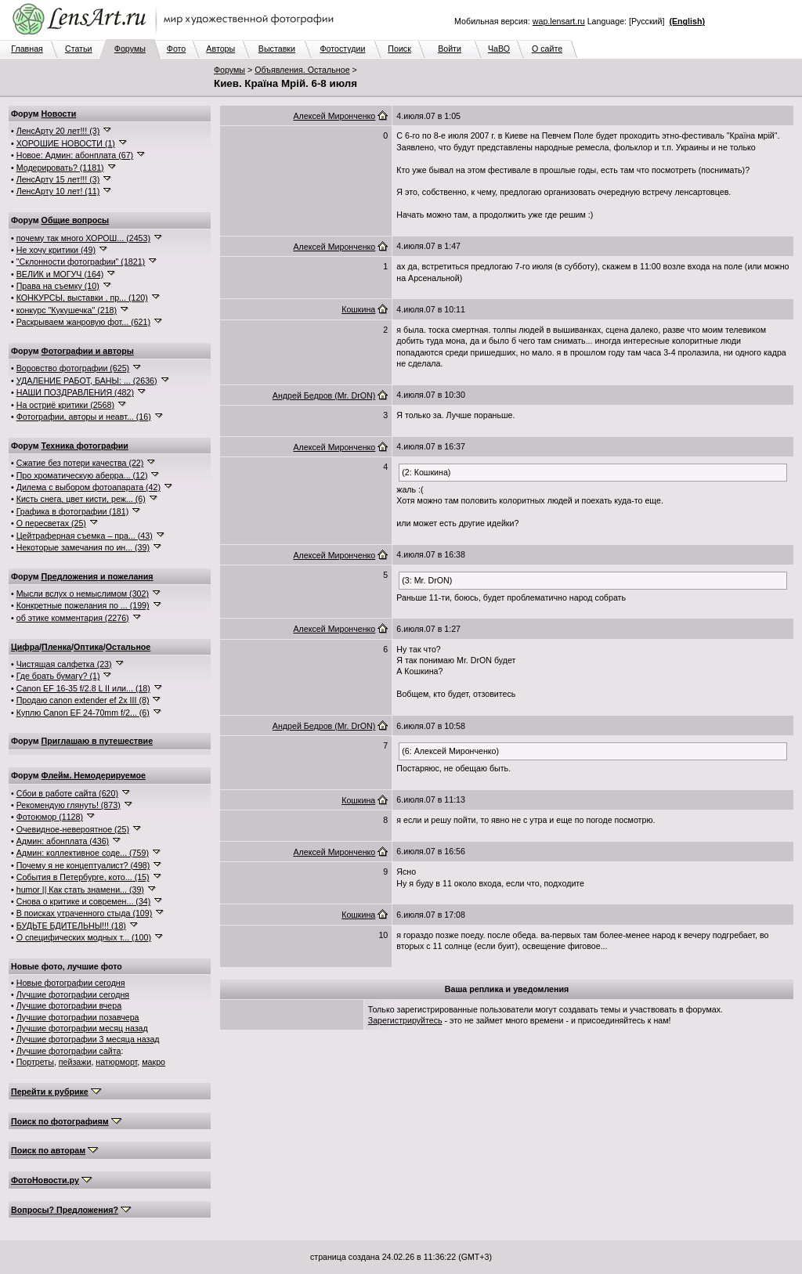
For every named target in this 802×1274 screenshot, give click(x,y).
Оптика (88, 646)
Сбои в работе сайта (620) (67, 793)
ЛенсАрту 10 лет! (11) (58, 191)
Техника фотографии (85, 445)
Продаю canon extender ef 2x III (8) (83, 700)
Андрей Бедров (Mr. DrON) (324, 395)
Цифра (25, 646)
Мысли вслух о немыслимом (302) (82, 593)
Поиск (399, 48)
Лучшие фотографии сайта (68, 1051)
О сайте (547, 48)
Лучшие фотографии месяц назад (82, 1028)
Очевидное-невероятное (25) (72, 829)
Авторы (220, 48)
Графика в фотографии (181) (72, 511)
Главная (27, 48)
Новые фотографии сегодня (70, 982)
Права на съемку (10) (57, 286)
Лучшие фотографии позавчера (77, 1017)
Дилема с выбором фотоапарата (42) (88, 487)
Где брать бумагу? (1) (58, 675)
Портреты (35, 1061)
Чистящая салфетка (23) (64, 664)
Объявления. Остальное (302, 69)
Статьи (78, 48)
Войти (449, 48)
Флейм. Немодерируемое (94, 775)
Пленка (56, 646)
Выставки (276, 48)
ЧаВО (499, 48)
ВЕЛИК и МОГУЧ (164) (60, 274)
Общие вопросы (76, 220)
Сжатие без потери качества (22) (80, 462)
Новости (59, 113)
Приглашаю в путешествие (97, 740)
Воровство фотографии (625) (72, 368)
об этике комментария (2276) (72, 618)
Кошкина (358, 309)
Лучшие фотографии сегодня (72, 994)
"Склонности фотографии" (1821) (80, 261)
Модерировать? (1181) (60, 167)
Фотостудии (342, 48)
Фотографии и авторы (88, 350)
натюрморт (116, 1061)
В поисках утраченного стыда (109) (84, 913)
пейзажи (75, 1061)
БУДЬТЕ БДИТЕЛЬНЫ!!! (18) (71, 925)
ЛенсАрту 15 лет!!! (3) (58, 179)
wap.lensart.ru (559, 21)
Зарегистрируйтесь (405, 1020)
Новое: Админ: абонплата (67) (74, 155)
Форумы (130, 48)
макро (153, 1061)
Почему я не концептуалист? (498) (83, 865)
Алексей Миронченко (334, 116)
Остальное (128, 646)
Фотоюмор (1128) (49, 816)
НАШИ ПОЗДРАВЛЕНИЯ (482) (75, 392)
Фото (176, 48)
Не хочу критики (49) (56, 249)
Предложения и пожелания (98, 576)
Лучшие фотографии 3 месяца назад (88, 1039)
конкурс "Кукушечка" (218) (66, 310)
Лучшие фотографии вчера (68, 1005)
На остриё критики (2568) (65, 405)
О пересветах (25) (51, 523)
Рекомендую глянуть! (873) (68, 805)
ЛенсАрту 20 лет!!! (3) (58, 130)
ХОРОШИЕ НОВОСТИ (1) (65, 143)
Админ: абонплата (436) (62, 841)
